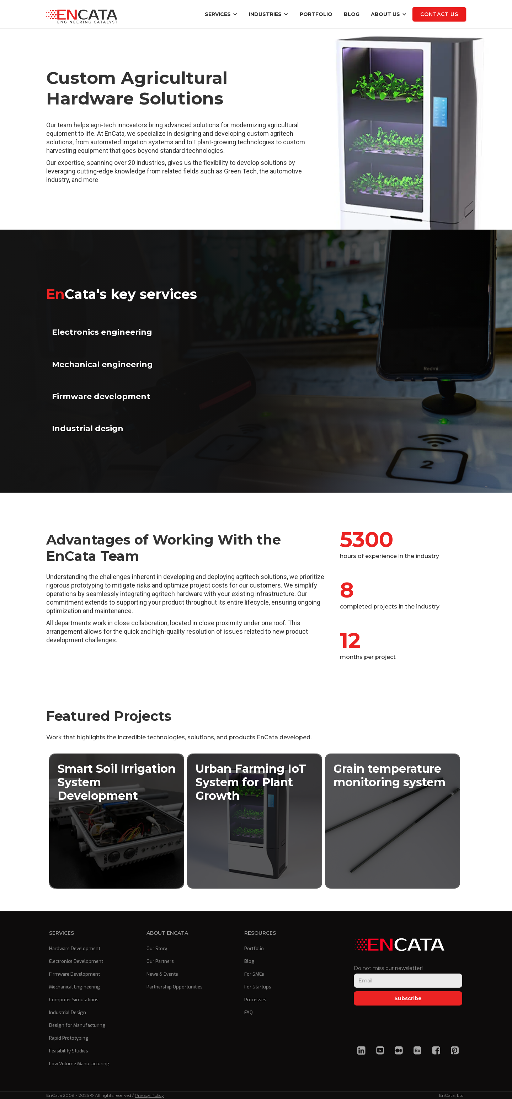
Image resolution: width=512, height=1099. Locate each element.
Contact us (439, 14)
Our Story (156, 948)
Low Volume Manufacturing (79, 1064)
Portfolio (316, 14)
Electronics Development (76, 961)
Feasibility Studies (68, 1051)
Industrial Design (67, 1012)
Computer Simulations (73, 1000)
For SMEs (254, 974)
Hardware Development (74, 948)
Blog (249, 961)
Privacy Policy (149, 1095)
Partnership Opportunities (174, 987)
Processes (255, 1000)
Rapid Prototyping (69, 1038)
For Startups (257, 987)
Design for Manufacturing (77, 1025)
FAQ (248, 1012)
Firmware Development (74, 974)
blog (351, 14)
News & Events (162, 974)
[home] (81, 14)
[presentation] (408, 1023)
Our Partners (160, 961)
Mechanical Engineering (74, 987)
